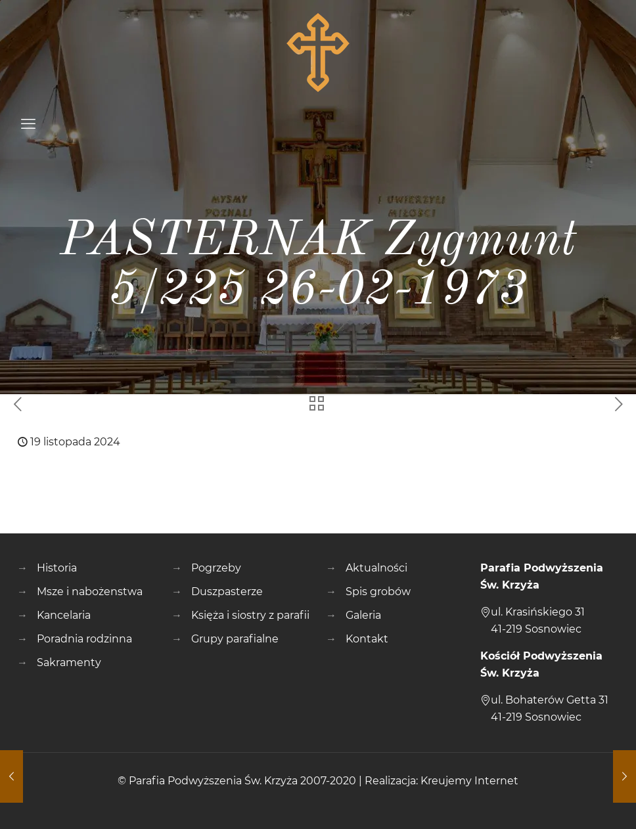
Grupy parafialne (235, 639)
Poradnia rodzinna (84, 639)
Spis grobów (378, 591)
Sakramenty (69, 662)
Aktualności (376, 568)
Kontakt (367, 639)
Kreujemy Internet (469, 780)
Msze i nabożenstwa (90, 591)
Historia (57, 568)
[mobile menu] (28, 124)
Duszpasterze (227, 591)
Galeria (363, 615)
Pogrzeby (216, 568)
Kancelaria (64, 615)
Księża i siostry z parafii (250, 615)
